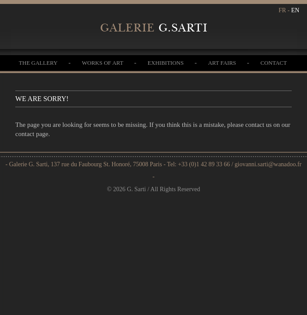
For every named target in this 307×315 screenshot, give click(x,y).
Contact (274, 63)
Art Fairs (222, 63)
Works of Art (102, 63)
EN (295, 10)
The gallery (38, 63)
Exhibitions (166, 63)
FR (282, 10)
